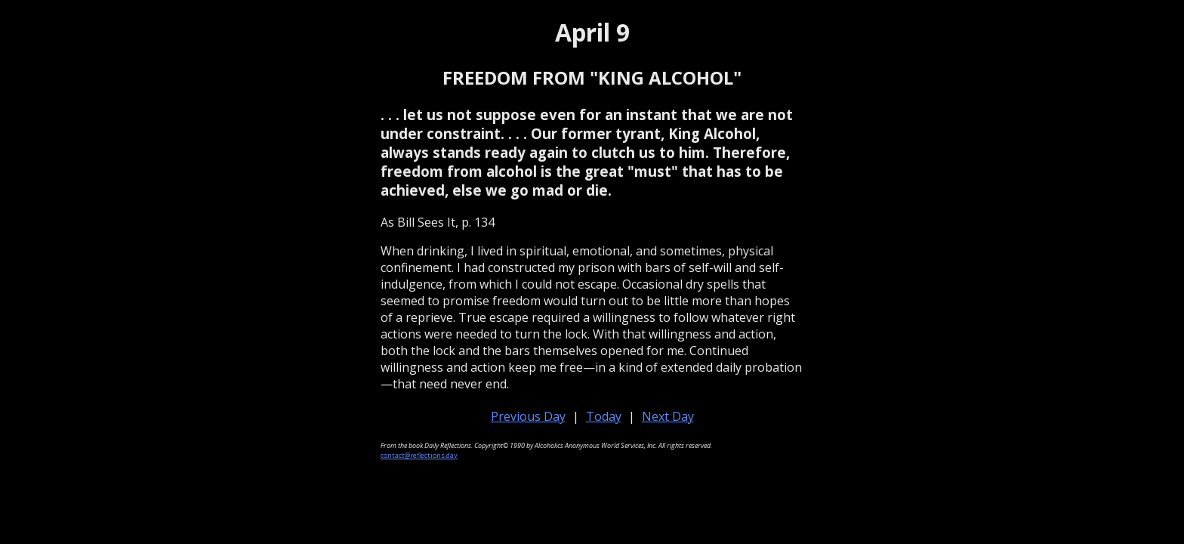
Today (603, 416)
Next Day (668, 416)
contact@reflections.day (419, 455)
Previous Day (528, 416)
